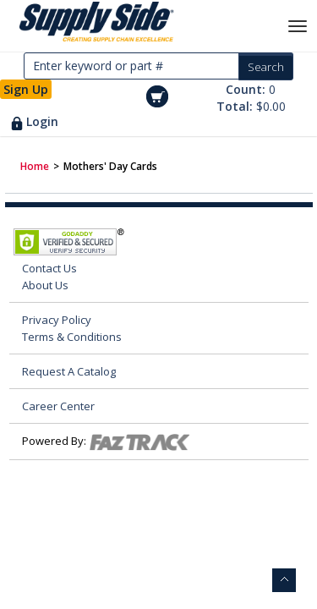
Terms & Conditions (72, 336)
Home (34, 166)
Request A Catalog (69, 371)
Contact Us (49, 268)
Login (42, 121)
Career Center (58, 406)
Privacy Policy (56, 319)
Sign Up (25, 89)
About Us (45, 285)
